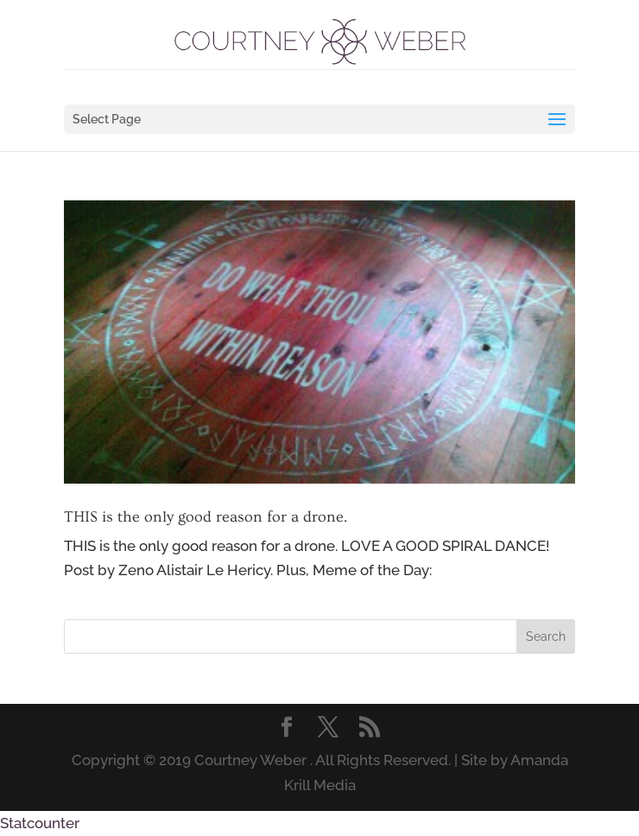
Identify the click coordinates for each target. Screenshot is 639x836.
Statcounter (39, 823)
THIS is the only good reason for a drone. (205, 517)
